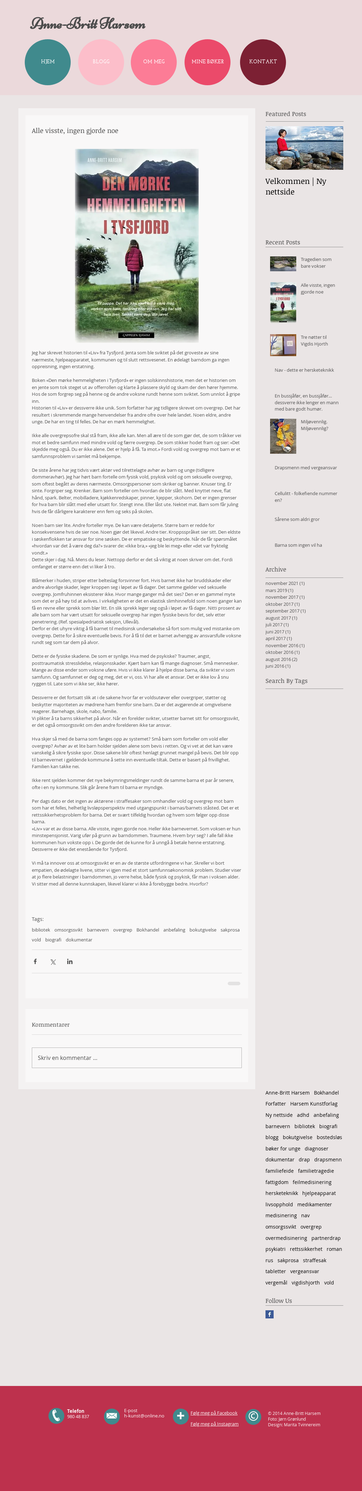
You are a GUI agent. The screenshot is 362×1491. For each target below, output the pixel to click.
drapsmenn (328, 1159)
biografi (53, 939)
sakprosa (230, 930)
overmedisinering (286, 1238)
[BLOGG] (101, 62)
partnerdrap (326, 1238)
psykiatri (275, 1249)
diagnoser (316, 1148)
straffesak (314, 1260)
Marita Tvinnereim (302, 1424)
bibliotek (41, 930)
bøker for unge (282, 1148)
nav (305, 1215)
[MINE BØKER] (207, 62)
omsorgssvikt (68, 930)
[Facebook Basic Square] (269, 1314)
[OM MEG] (154, 62)
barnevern (98, 930)
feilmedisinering (312, 1182)
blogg (272, 1137)
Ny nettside (279, 1115)
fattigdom (276, 1182)
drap (304, 1159)
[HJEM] (48, 62)
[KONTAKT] (263, 62)
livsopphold (279, 1204)
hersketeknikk (281, 1193)
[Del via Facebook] (35, 961)
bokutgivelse (202, 930)
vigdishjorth (306, 1282)
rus (269, 1260)
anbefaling (174, 930)
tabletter (275, 1271)
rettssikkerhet (306, 1249)
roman (334, 1249)
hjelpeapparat (319, 1193)
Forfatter (275, 1103)
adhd (303, 1115)
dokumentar (79, 939)
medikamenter (314, 1204)
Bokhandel (147, 930)
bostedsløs (329, 1137)
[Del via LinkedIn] (69, 961)
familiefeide (279, 1170)
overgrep (122, 930)
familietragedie (316, 1170)
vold (36, 939)
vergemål (276, 1282)
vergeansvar (304, 1271)
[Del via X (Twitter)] (52, 961)
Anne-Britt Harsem (287, 1092)
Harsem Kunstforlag (314, 1103)
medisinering (281, 1215)
